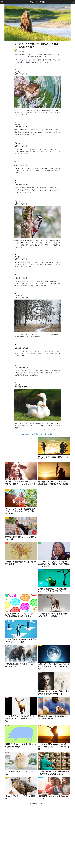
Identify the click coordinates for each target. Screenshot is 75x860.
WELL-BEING (40, 570)
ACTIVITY (7, 490)
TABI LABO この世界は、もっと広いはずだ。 (37, 434)
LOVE (6, 463)
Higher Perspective (21, 60)
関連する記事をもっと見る (37, 804)
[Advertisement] (37, 834)
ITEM (6, 595)
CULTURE (40, 595)
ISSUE (39, 438)
